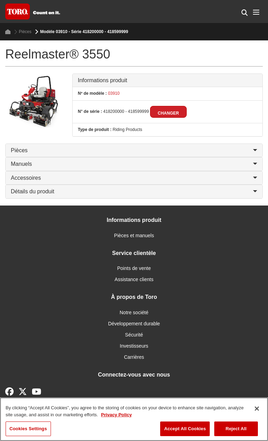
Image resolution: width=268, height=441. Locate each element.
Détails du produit (134, 191)
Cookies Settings (28, 428)
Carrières (134, 357)
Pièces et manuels (134, 235)
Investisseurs (134, 346)
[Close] (257, 408)
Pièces (22, 32)
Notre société (134, 312)
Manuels (134, 164)
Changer (168, 113)
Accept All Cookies (185, 428)
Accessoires (134, 178)
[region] (134, 419)
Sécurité (134, 335)
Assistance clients (133, 279)
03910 (113, 93)
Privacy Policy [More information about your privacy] (116, 414)
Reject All (235, 428)
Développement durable (134, 323)
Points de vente (134, 268)
